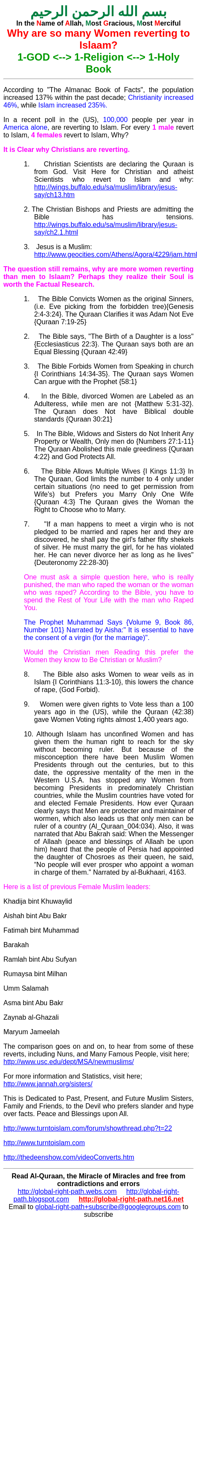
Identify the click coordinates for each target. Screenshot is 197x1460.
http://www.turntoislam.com (44, 1142)
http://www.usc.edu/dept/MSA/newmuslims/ (68, 1061)
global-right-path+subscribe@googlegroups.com (108, 1206)
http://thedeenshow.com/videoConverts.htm (68, 1157)
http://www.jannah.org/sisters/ (48, 1084)
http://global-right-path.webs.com (67, 1191)
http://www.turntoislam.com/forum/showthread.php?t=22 (87, 1128)
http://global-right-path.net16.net (130, 1199)
